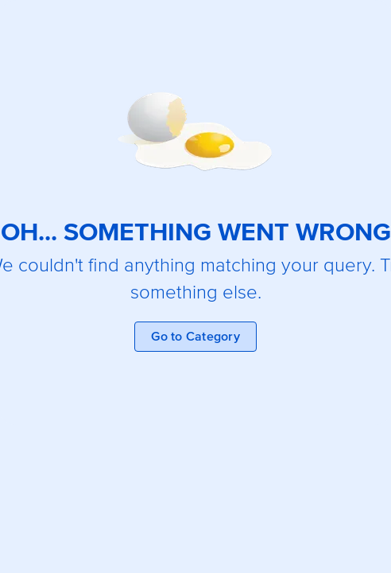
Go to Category (195, 337)
